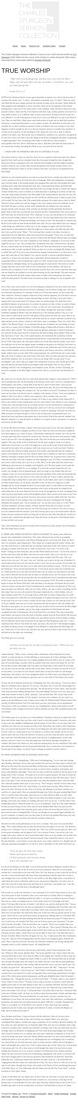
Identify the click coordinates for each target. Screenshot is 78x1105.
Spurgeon (35, 20)
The (25, 5)
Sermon (32, 28)
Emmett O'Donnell (42, 60)
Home (15, 46)
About (23, 46)
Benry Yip (17, 1094)
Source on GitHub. (27, 1097)
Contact (62, 46)
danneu (15, 1097)
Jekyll (50, 1094)
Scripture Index (49, 46)
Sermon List (34, 46)
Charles (32, 12)
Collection (38, 35)
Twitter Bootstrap (61, 1094)
